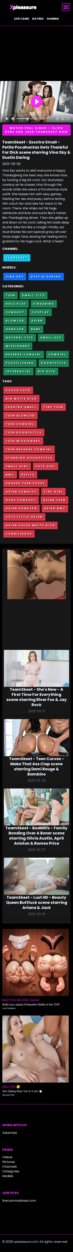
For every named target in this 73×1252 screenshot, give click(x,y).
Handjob (15, 329)
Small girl (17, 466)
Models (7, 1176)
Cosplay (40, 312)
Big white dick (21, 398)
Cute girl (45, 466)
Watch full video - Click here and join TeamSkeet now (36, 129)
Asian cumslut (21, 491)
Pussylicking (20, 363)
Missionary (18, 346)
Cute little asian (24, 517)
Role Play (16, 303)
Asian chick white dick (30, 525)
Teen (10, 295)
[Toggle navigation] (66, 7)
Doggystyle (53, 363)
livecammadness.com (19, 1200)
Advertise (9, 1133)
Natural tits (19, 337)
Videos (7, 1157)
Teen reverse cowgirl (29, 449)
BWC (10, 475)
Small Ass (51, 337)
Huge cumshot (21, 500)
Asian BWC (55, 508)
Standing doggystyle (29, 458)
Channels (9, 1166)
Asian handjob (21, 508)
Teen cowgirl (20, 424)
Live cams (21, 19)
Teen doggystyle (24, 432)
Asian (37, 320)
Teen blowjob (20, 415)
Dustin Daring (46, 276)
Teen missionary (23, 441)
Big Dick (47, 371)
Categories (10, 1171)
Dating (38, 19)
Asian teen (54, 500)
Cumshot (15, 312)
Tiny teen (53, 407)
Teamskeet (17, 257)
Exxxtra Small (21, 407)
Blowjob (15, 320)
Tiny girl (53, 491)
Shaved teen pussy (25, 483)
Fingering (44, 303)
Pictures (8, 1162)
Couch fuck (18, 390)
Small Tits (33, 295)
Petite (28, 475)
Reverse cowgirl (23, 354)
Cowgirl (57, 354)
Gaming (53, 19)
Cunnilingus (19, 533)
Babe (36, 329)
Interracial (18, 371)
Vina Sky (15, 276)
